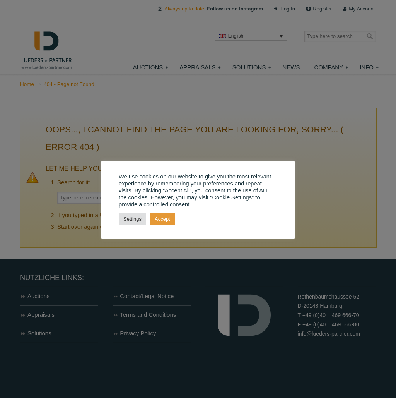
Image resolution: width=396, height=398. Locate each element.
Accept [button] (162, 219)
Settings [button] (132, 219)
